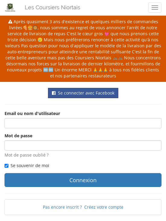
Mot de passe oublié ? (27, 155)
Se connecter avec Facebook (83, 93)
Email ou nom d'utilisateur (32, 113)
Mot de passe (18, 136)
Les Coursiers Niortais (52, 7)
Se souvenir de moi (27, 165)
